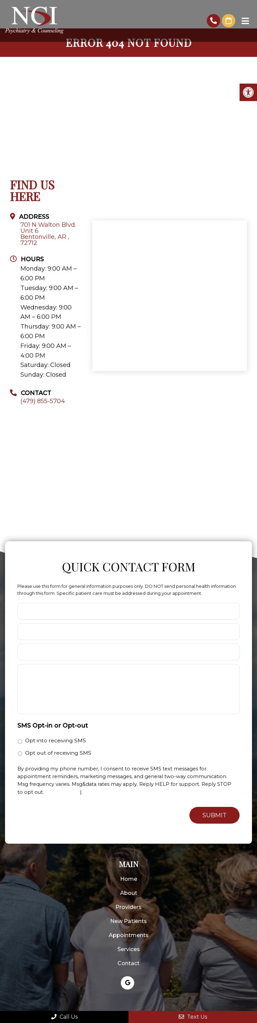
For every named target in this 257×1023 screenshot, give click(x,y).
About (128, 893)
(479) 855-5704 (213, 20)
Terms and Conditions (110, 792)
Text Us (193, 1017)
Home (128, 879)
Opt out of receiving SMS (58, 753)
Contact (128, 963)
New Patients (128, 921)
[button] (248, 92)
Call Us (64, 1017)
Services (128, 949)
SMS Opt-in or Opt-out (52, 725)
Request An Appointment (228, 20)
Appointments (129, 935)
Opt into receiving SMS (55, 740)
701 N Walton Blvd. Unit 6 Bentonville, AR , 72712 (48, 234)
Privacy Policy (62, 792)
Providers (128, 907)
